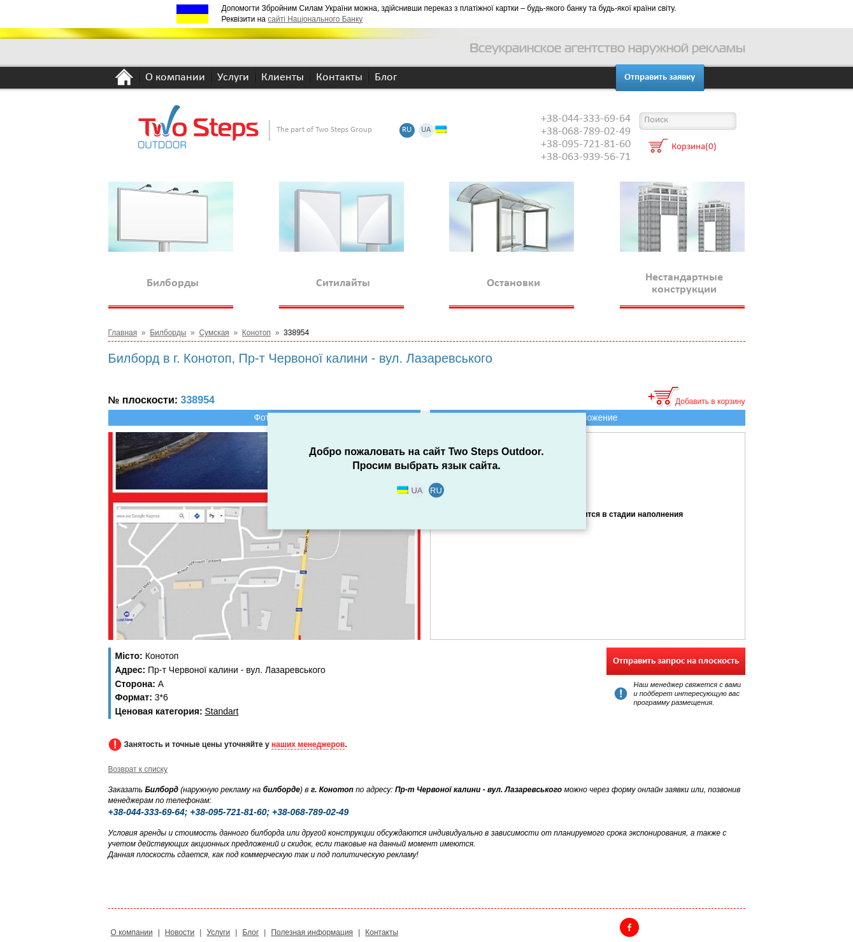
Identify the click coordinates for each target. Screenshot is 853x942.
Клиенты (282, 78)
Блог (386, 78)
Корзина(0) (694, 147)
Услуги (233, 78)
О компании (175, 78)
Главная (123, 332)
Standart (221, 711)
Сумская (214, 332)
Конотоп (256, 332)
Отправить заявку (659, 77)
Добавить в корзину (710, 401)
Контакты (339, 78)
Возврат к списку (138, 769)
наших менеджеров (308, 744)
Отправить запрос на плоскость (676, 661)
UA (426, 130)
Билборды (168, 332)
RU (407, 130)
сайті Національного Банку (315, 19)
